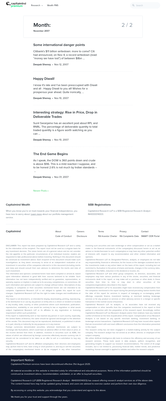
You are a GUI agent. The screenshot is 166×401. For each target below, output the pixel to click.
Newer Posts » (40, 190)
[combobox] (145, 5)
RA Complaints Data (129, 236)
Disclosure (82, 236)
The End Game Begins (50, 154)
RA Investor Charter (107, 236)
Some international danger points (59, 45)
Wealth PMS (52, 5)
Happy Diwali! (43, 79)
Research (35, 5)
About (58, 231)
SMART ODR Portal (150, 236)
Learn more (36, 214)
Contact (144, 231)
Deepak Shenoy (42, 64)
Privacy (123, 231)
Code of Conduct (63, 236)
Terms (101, 231)
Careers (80, 231)
